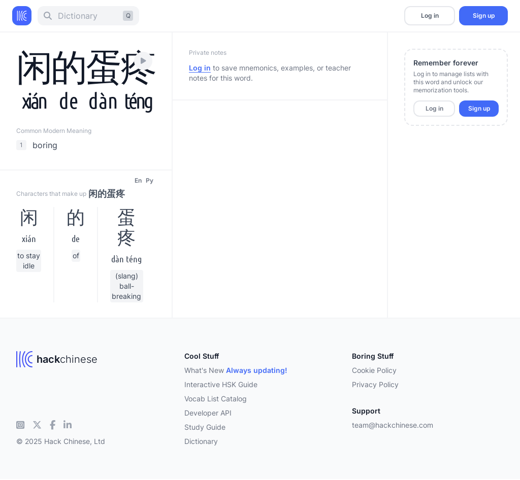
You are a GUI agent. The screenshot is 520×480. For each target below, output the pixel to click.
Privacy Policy (375, 384)
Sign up (484, 15)
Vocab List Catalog (215, 398)
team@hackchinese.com (392, 425)
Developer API (208, 412)
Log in (430, 15)
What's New (235, 370)
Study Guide (204, 427)
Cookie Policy (374, 370)
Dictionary (201, 441)
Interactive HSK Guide (220, 384)
